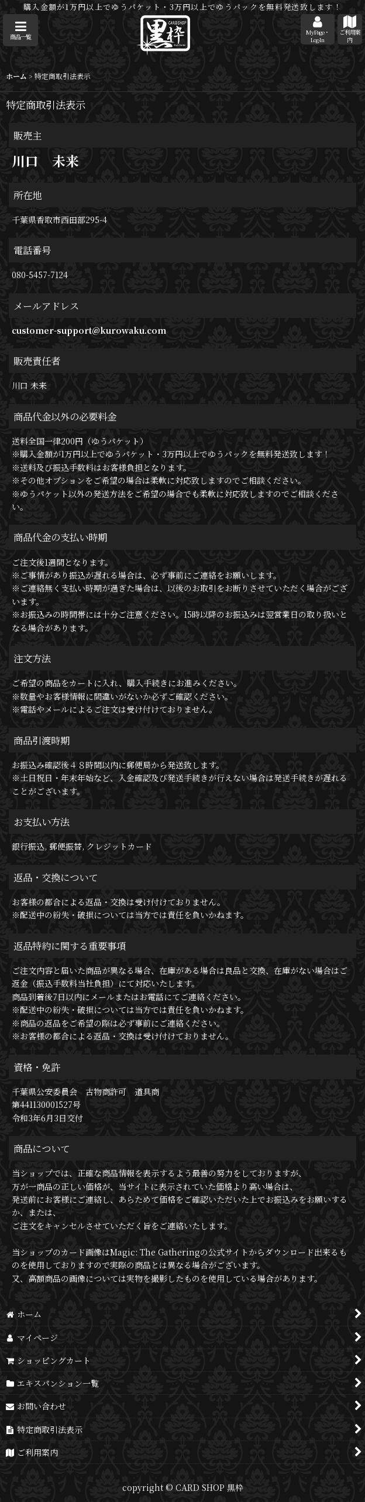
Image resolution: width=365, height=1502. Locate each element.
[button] (20, 30)
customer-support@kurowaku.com (89, 330)
